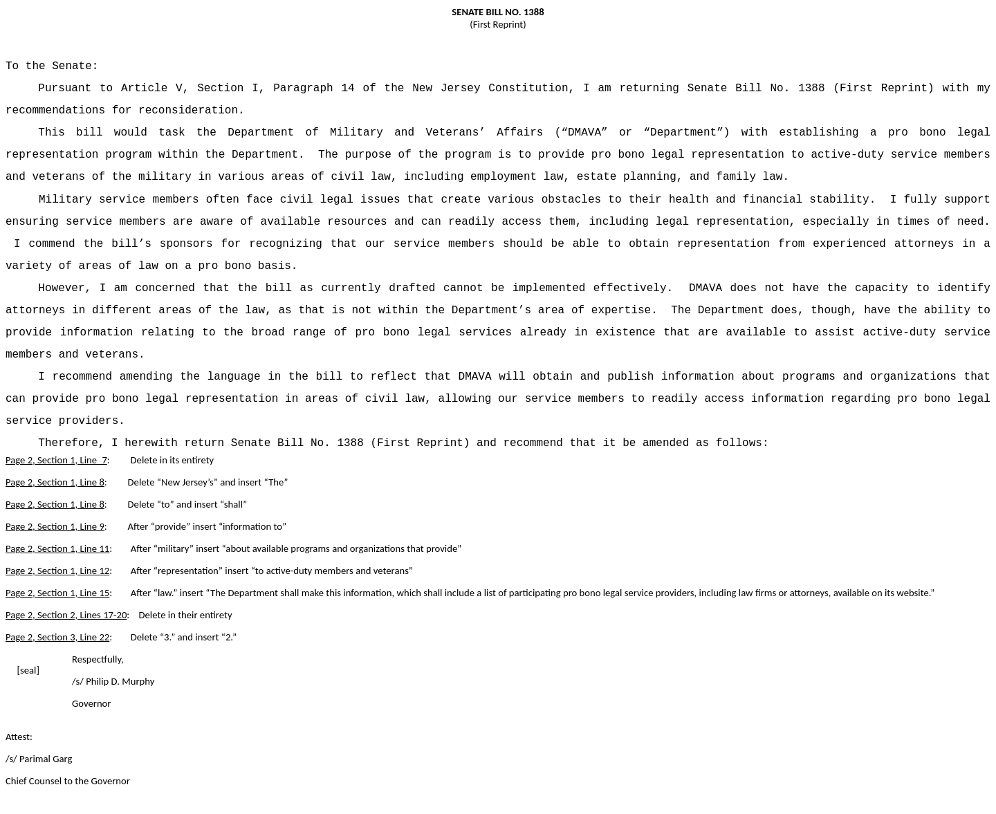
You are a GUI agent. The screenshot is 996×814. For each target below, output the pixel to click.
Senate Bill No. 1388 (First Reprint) (811, 88)
